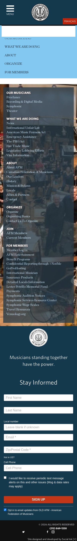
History (11, 181)
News (10, 123)
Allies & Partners (17, 195)
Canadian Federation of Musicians (29, 172)
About (10, 55)
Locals (10, 190)
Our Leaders (14, 176)
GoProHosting (16, 268)
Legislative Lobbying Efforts (25, 150)
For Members (16, 72)
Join (9, 229)
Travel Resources (18, 309)
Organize (13, 64)
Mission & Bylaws (18, 186)
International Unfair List (23, 128)
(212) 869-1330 (58, 528)
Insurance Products (19, 277)
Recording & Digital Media (24, 101)
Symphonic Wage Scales (22, 305)
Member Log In (16, 250)
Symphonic (14, 106)
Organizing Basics (18, 216)
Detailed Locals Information (25, 282)
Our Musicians (18, 92)
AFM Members (16, 233)
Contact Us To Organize (22, 221)
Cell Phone (10, 462)
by (50, 539)
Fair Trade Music (18, 146)
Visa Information (17, 155)
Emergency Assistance (21, 137)
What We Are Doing (22, 47)
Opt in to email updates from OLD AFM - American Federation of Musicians (32, 511)
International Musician (22, 273)
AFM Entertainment (20, 255)
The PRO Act (15, 141)
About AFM (14, 167)
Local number (11, 421)
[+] (74, 539)
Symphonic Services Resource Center (31, 300)
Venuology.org (15, 314)
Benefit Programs (18, 259)
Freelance (13, 97)
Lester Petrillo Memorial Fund (27, 286)
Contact (11, 199)
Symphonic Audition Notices (25, 295)
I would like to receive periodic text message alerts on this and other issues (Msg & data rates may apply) (36, 482)
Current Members (18, 238)
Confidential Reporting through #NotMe (33, 264)
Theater (11, 111)
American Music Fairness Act (26, 132)
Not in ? (9, 457)
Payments (13, 291)
